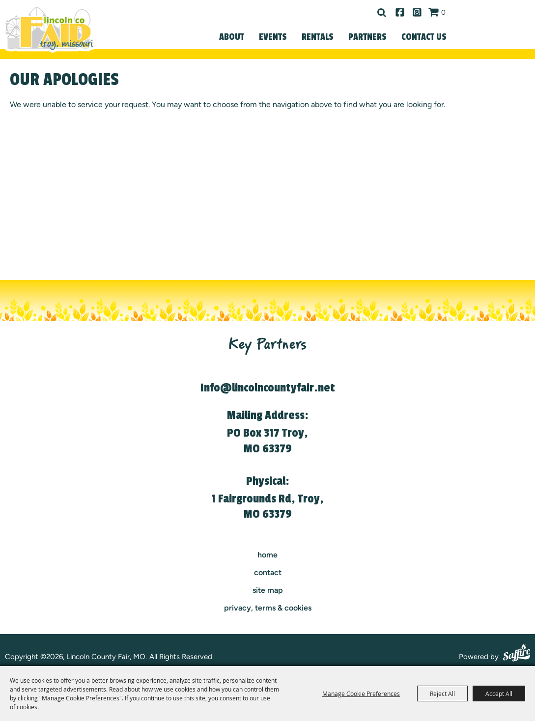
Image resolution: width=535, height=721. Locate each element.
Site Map (268, 590)
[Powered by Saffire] (516, 654)
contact (268, 572)
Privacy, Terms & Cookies (267, 607)
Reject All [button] (442, 693)
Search (381, 12)
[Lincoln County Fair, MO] (49, 28)
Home (267, 554)
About (231, 36)
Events (273, 36)
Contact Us (424, 36)
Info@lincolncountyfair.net (267, 388)
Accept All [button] (498, 693)
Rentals (318, 36)
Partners (367, 36)
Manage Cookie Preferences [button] (361, 693)
